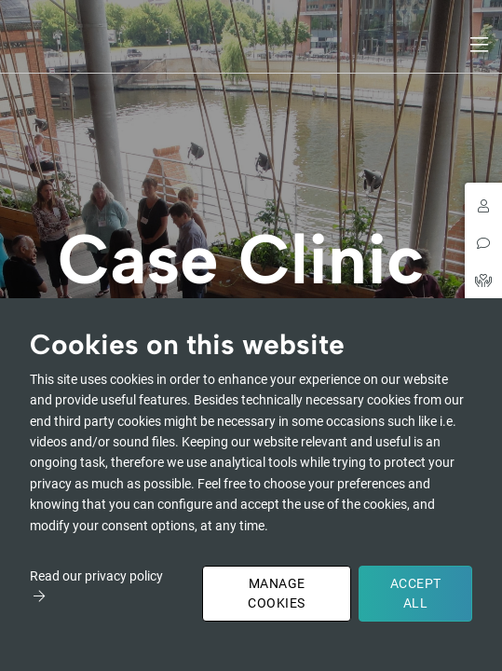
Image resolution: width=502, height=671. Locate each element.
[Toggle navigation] (480, 45)
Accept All (415, 593)
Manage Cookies (276, 593)
